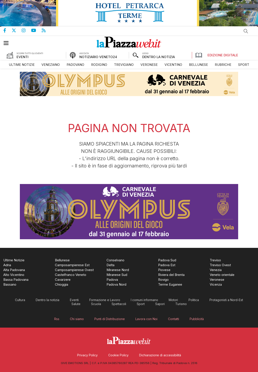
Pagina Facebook (7, 30)
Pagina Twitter (17, 30)
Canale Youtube (36, 30)
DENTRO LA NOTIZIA (158, 57)
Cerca (246, 31)
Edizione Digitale (216, 55)
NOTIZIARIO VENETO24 (98, 57)
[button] (8, 43)
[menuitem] (21, 64)
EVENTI (22, 57)
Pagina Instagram (26, 30)
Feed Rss (46, 30)
